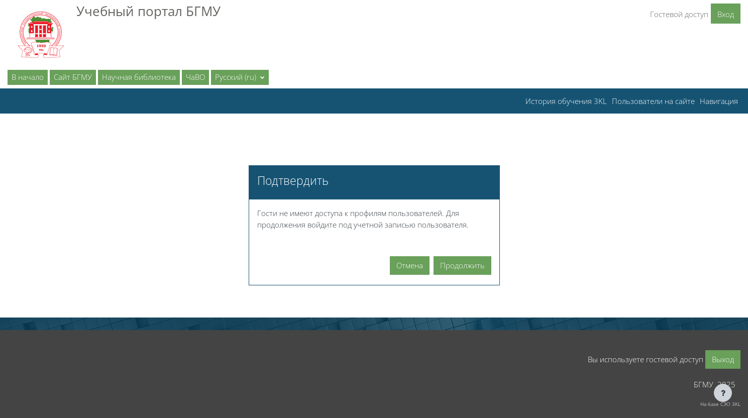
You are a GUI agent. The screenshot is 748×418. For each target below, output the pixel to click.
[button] (240, 77)
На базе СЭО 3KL (720, 403)
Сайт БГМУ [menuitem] (73, 77)
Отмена (409, 265)
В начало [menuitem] (28, 77)
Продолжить (462, 265)
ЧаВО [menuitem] (195, 77)
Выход (723, 359)
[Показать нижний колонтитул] (723, 393)
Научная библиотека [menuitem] (139, 77)
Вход (725, 14)
